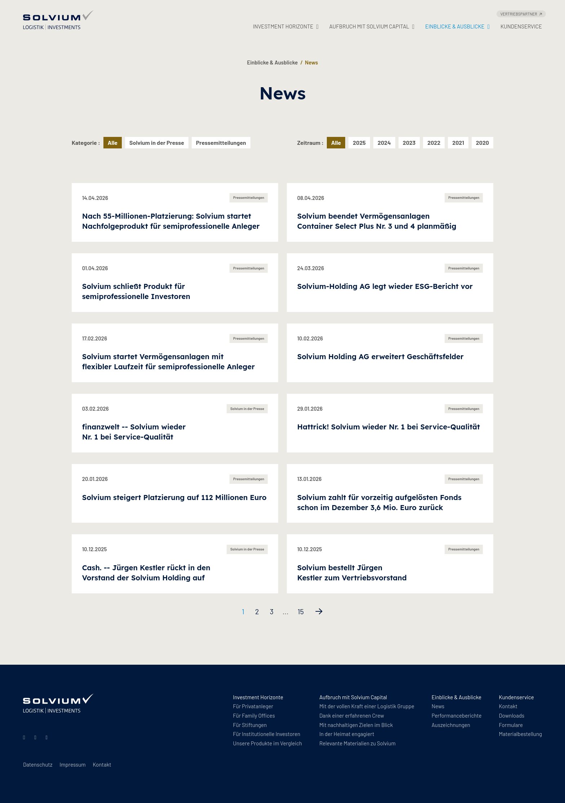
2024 (384, 142)
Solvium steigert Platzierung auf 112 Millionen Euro (174, 497)
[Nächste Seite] (319, 611)
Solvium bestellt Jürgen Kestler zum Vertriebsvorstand (352, 572)
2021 (458, 142)
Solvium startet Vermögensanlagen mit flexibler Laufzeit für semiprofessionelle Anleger (168, 361)
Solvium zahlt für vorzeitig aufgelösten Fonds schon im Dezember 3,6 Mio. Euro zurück (379, 502)
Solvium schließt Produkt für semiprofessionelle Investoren (136, 291)
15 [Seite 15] (301, 611)
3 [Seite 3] (271, 611)
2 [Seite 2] (257, 611)
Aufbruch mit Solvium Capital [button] (371, 26)
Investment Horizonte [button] (286, 26)
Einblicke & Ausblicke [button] (457, 26)
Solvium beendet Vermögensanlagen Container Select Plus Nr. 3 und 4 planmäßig (377, 221)
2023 (409, 142)
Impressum (72, 764)
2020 (482, 142)
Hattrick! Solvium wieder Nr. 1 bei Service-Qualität (388, 426)
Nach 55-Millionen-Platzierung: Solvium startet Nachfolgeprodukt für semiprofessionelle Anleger (171, 221)
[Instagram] (36, 737)
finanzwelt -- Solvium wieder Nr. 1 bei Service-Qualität (134, 431)
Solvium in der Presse (156, 142)
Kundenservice (521, 26)
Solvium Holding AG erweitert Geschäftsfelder (380, 356)
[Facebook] (48, 737)
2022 (433, 142)
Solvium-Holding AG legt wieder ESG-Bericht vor (385, 286)
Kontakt (102, 764)
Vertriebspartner (521, 14)
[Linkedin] (25, 737)
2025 (359, 142)
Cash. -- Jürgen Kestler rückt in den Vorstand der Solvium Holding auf (146, 572)
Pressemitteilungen (221, 142)
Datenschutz (37, 764)
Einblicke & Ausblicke (272, 62)
